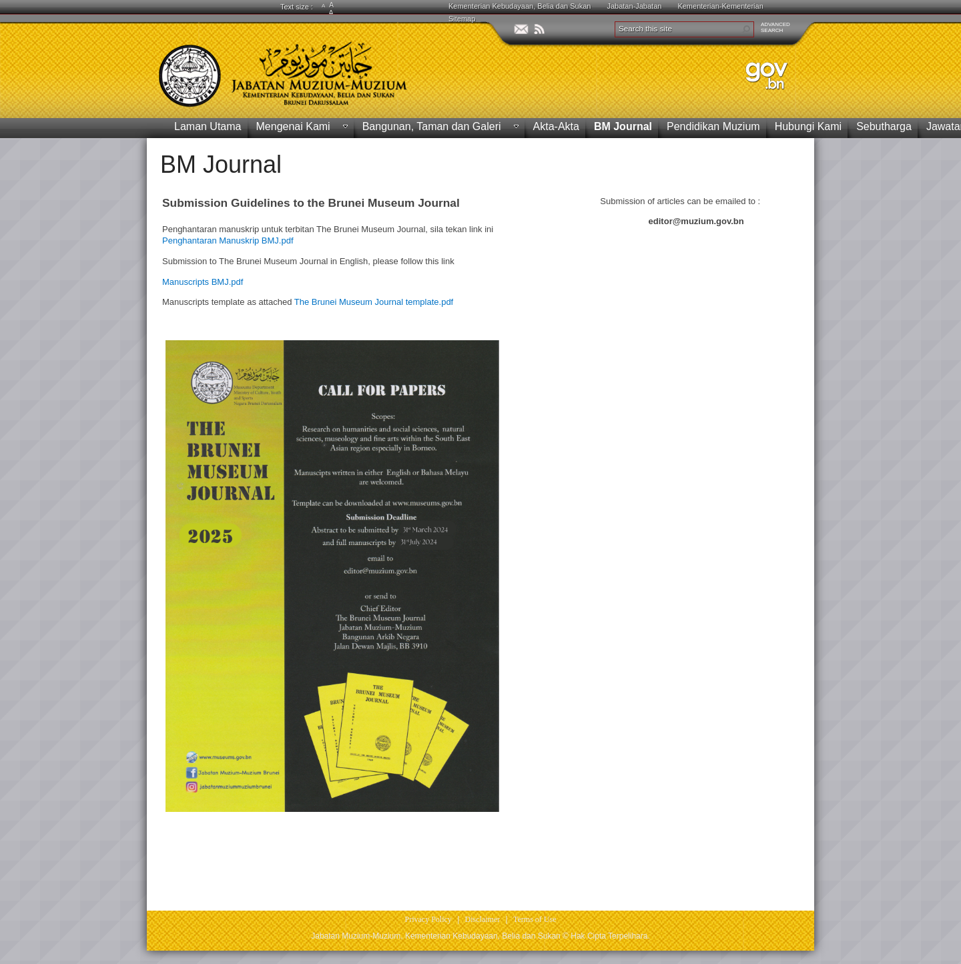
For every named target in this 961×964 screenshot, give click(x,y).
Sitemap (461, 19)
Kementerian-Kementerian (720, 6)
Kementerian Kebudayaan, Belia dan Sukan (519, 6)
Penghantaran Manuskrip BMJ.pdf (228, 240)
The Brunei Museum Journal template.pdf (373, 302)
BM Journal (221, 164)
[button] (746, 29)
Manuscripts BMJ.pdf (202, 282)
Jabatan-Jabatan (634, 6)
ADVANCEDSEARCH (775, 27)
